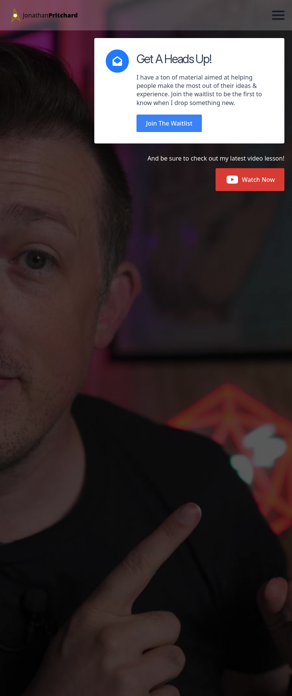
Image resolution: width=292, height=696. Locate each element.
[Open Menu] (278, 15)
